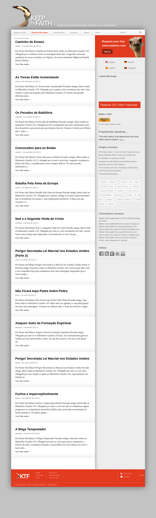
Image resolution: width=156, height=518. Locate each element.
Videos (86, 32)
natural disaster (107, 191)
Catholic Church (108, 182)
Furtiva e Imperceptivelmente (36, 394)
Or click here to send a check (110, 124)
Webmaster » (53, 485)
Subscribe (39, 475)
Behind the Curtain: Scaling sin (126, 224)
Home (38, 473)
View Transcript (127, 104)
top (140, 475)
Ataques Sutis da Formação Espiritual (43, 323)
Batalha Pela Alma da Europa (36, 183)
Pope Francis (133, 191)
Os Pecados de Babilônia (33, 112)
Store (97, 32)
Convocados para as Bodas (35, 148)
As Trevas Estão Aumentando (37, 77)
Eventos (74, 32)
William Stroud (105, 218)
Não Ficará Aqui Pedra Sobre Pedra (41, 291)
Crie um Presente (21, 38)
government (123, 186)
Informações (59, 32)
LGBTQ (135, 186)
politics (121, 191)
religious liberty (124, 199)
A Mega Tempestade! (30, 429)
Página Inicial (20, 32)
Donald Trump (106, 186)
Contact (127, 477)
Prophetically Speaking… (109, 174)
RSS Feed (128, 474)
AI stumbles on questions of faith (112, 158)
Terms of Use (54, 478)
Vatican (111, 204)
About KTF (53, 473)
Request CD (108, 104)
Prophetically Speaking (111, 195)
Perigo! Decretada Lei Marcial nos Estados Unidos (52, 358)
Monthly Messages (40, 32)
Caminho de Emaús (29, 42)
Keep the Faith (25, 485)
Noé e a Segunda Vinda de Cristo (39, 218)
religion (109, 199)
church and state (130, 182)
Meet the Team (54, 475)
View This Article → (23, 64)
